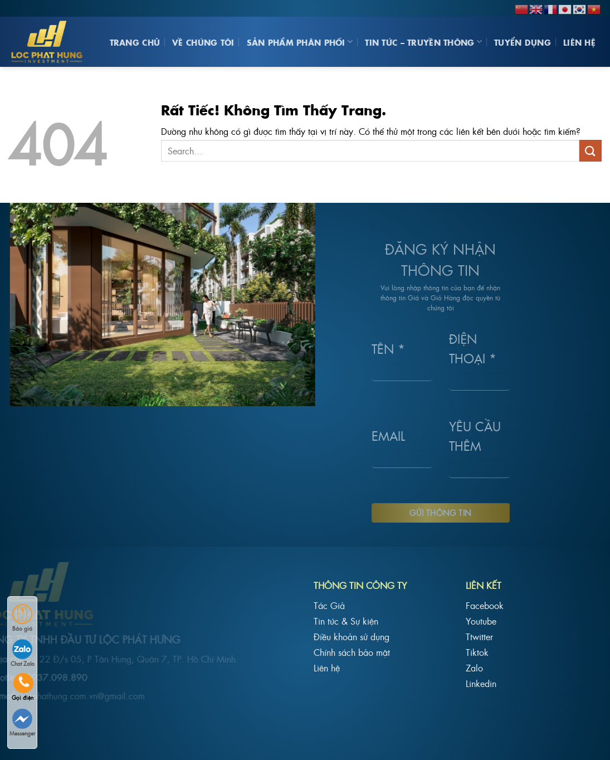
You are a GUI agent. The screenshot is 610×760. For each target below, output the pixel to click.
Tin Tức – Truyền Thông (423, 42)
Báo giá (22, 618)
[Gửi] (590, 151)
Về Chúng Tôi (203, 42)
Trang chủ (135, 42)
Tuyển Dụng (522, 42)
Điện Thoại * (456, 348)
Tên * (371, 348)
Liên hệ (579, 42)
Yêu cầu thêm (458, 435)
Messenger (22, 723)
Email (371, 435)
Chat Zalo (23, 653)
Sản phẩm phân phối (300, 42)
